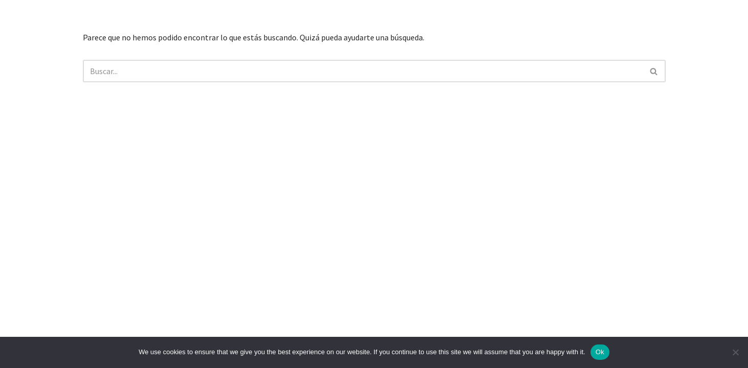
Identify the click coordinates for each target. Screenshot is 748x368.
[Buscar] (363, 71)
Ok (600, 352)
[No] (735, 352)
